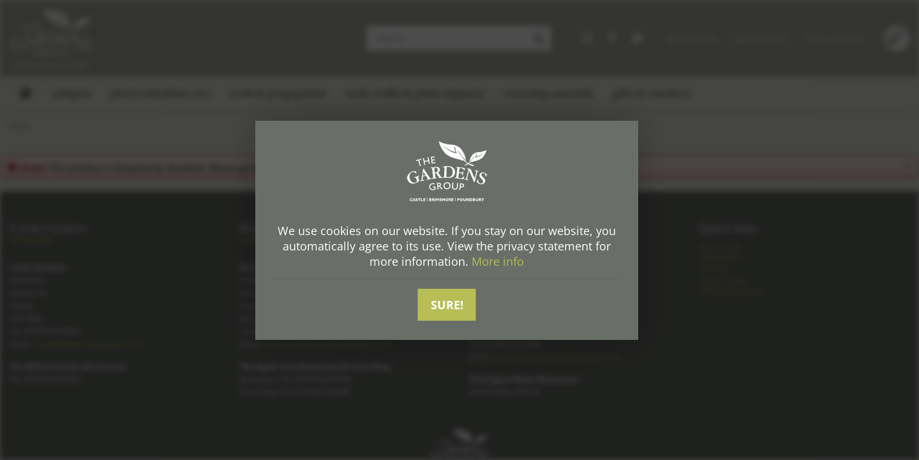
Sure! (447, 304)
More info (498, 261)
